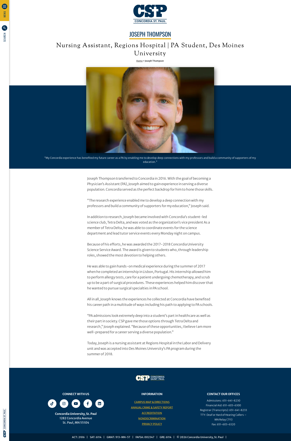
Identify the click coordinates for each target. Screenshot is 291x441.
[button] (4, 33)
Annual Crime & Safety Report (152, 407)
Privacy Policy (152, 424)
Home (139, 60)
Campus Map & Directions (152, 402)
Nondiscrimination (152, 418)
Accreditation (152, 413)
